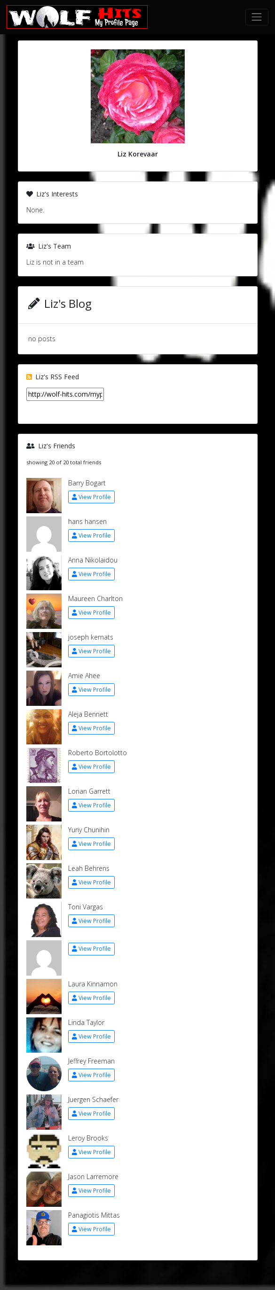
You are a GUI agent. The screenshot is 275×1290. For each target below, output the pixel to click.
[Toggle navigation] (256, 17)
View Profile (91, 497)
